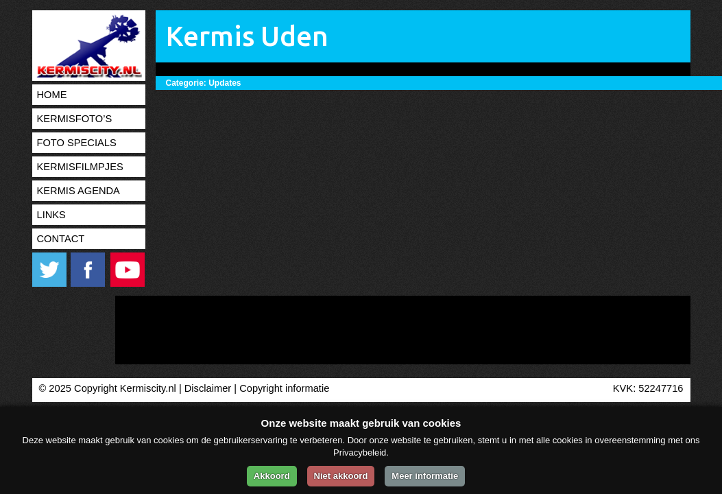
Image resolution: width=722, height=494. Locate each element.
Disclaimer (207, 388)
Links (51, 214)
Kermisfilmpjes (80, 166)
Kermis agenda (78, 190)
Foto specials (77, 142)
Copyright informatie (284, 388)
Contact (61, 238)
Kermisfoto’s (74, 118)
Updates (224, 83)
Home (52, 94)
